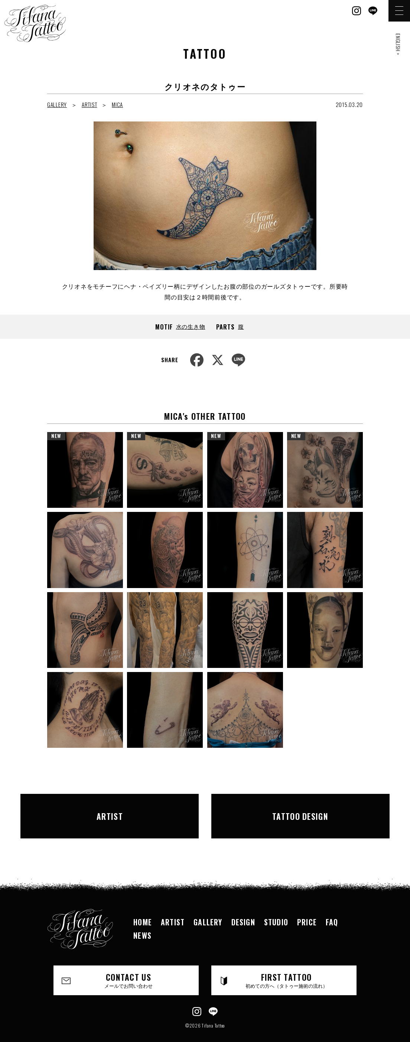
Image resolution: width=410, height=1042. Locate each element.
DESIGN (243, 906)
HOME (142, 906)
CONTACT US (129, 965)
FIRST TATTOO (287, 965)
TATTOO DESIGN (289, 808)
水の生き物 (190, 326)
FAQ (332, 906)
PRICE (307, 906)
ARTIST (89, 104)
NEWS (142, 920)
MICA (117, 104)
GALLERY (57, 104)
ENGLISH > (398, 44)
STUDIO (276, 906)
